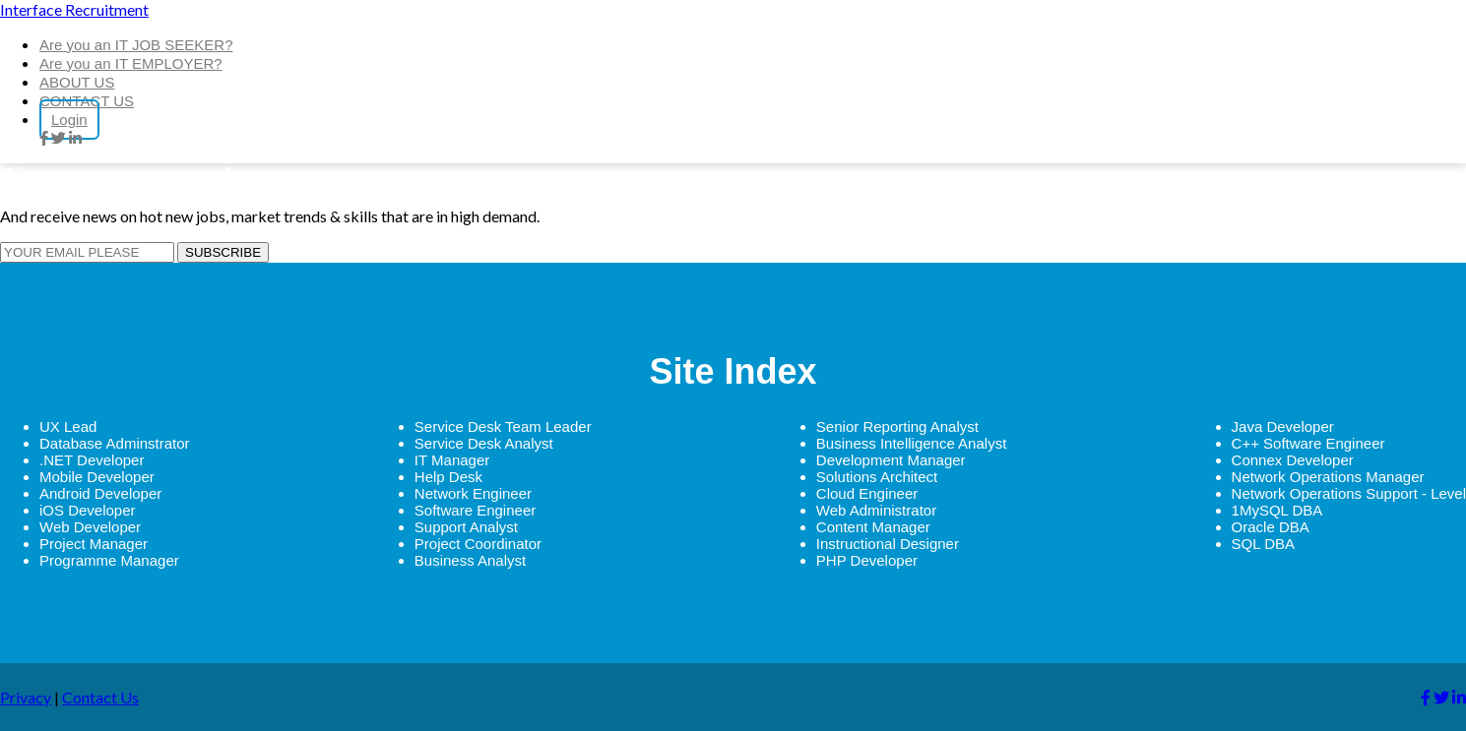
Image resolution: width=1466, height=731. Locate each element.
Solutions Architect (876, 476)
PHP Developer (867, 560)
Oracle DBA (1270, 526)
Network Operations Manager (1328, 476)
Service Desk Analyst (483, 443)
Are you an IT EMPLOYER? (131, 63)
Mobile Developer (97, 476)
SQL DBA (1263, 543)
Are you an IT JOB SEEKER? (135, 44)
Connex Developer (1293, 460)
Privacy (25, 697)
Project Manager (93, 543)
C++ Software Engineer (1308, 443)
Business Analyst (470, 560)
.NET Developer (91, 460)
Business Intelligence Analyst (911, 443)
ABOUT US (76, 82)
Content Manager (873, 526)
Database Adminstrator (114, 443)
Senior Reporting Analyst (897, 426)
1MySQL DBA (1277, 510)
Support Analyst (466, 526)
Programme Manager (109, 560)
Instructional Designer (887, 543)
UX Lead (67, 426)
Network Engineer (473, 493)
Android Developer (100, 493)
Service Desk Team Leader (503, 426)
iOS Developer (87, 510)
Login (69, 119)
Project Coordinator (478, 543)
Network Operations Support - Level (1349, 493)
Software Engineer (475, 510)
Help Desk (448, 476)
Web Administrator (876, 510)
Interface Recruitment (74, 9)
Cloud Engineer (867, 493)
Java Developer (1283, 426)
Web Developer (90, 526)
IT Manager (451, 460)
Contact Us (100, 697)
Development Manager (891, 460)
